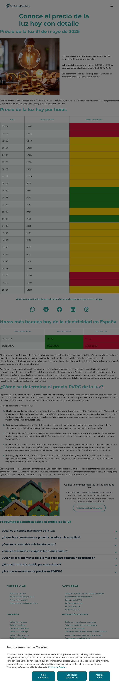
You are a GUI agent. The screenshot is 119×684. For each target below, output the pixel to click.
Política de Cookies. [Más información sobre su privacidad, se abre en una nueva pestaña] (57, 667)
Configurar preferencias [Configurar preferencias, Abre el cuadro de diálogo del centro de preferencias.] (72, 676)
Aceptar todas (99, 676)
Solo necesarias (43, 676)
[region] (59, 661)
